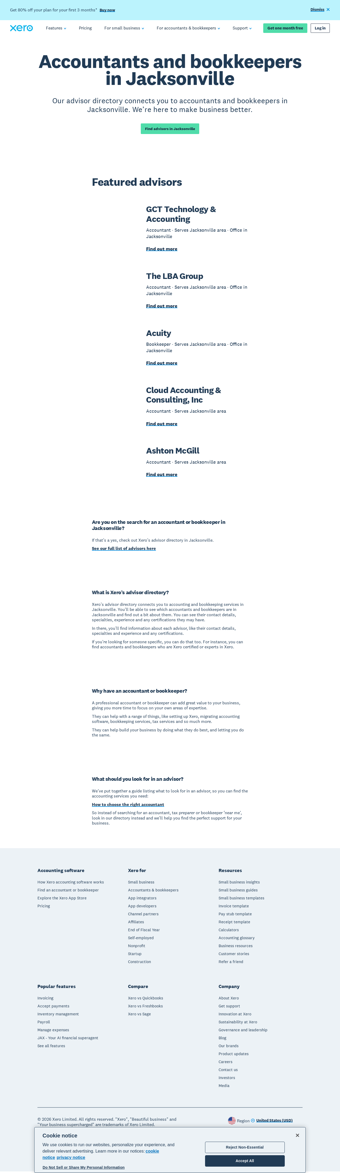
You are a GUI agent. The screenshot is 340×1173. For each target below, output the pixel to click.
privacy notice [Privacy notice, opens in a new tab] (71, 1157)
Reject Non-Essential (245, 1147)
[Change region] (272, 1122)
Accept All (245, 1161)
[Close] (297, 1135)
